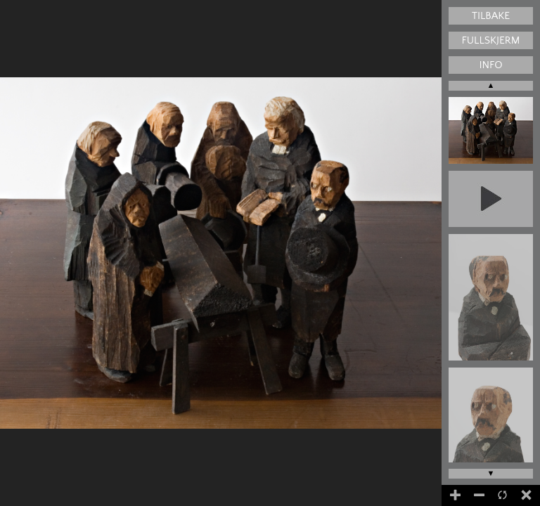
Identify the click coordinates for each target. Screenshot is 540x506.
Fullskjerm (491, 40)
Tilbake (491, 16)
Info (490, 65)
